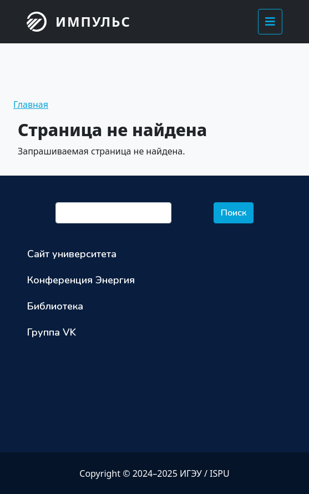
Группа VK (51, 332)
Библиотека (55, 306)
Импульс (93, 21)
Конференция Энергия (81, 280)
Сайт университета (71, 254)
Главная (30, 104)
